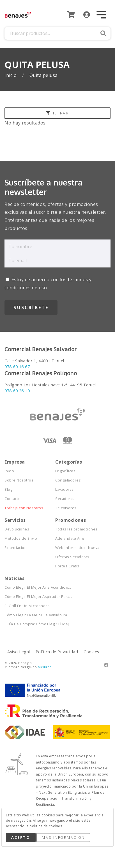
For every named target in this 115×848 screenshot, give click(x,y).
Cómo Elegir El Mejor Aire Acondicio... (29, 587)
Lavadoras (64, 489)
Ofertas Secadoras (72, 557)
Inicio (11, 75)
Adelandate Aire (69, 538)
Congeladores (68, 480)
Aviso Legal (18, 651)
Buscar (103, 33)
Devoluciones (16, 529)
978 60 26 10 (17, 390)
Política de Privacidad (57, 651)
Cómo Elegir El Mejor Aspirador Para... (29, 596)
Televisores (65, 508)
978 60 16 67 (17, 366)
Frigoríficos (65, 471)
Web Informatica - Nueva (77, 547)
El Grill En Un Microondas (27, 606)
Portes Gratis (67, 566)
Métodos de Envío (20, 538)
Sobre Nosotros (18, 480)
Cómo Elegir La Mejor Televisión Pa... (29, 615)
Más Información (63, 837)
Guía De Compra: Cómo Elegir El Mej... (29, 624)
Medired (45, 667)
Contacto (12, 499)
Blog (8, 489)
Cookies (91, 651)
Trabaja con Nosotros (23, 508)
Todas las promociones (76, 529)
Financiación (15, 547)
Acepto (20, 837)
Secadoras (64, 499)
